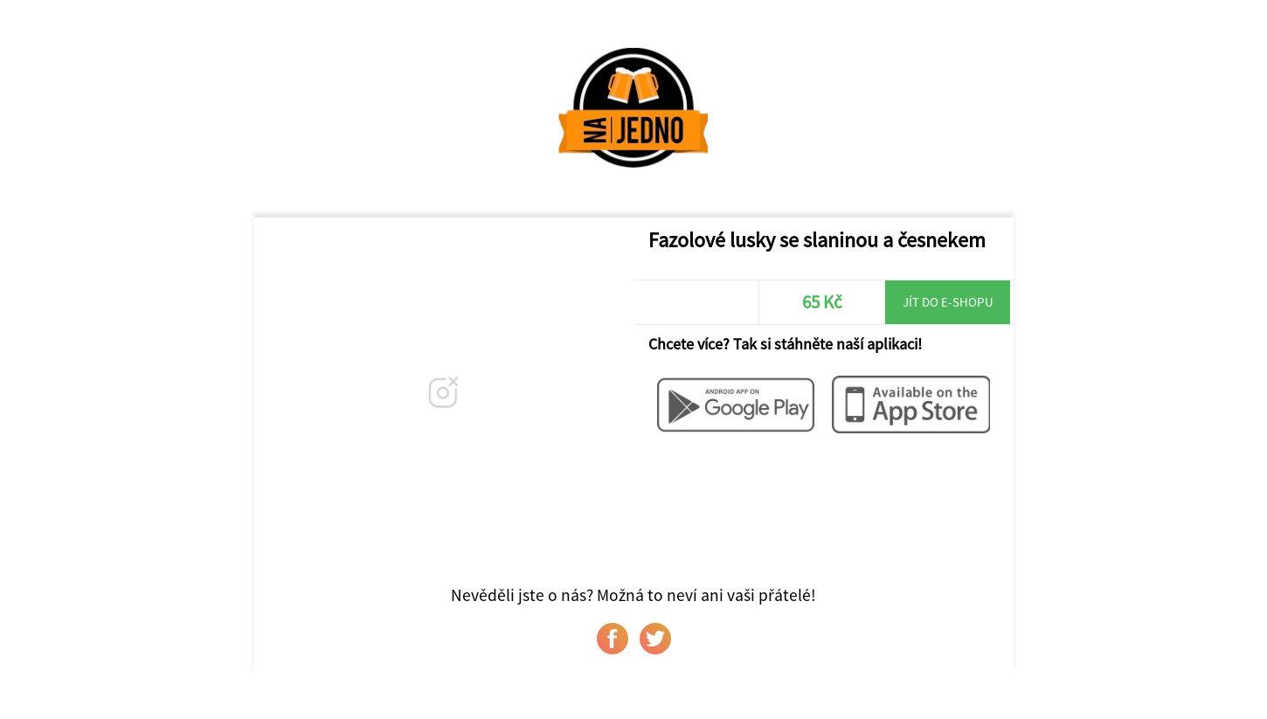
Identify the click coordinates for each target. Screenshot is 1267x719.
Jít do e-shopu (948, 302)
